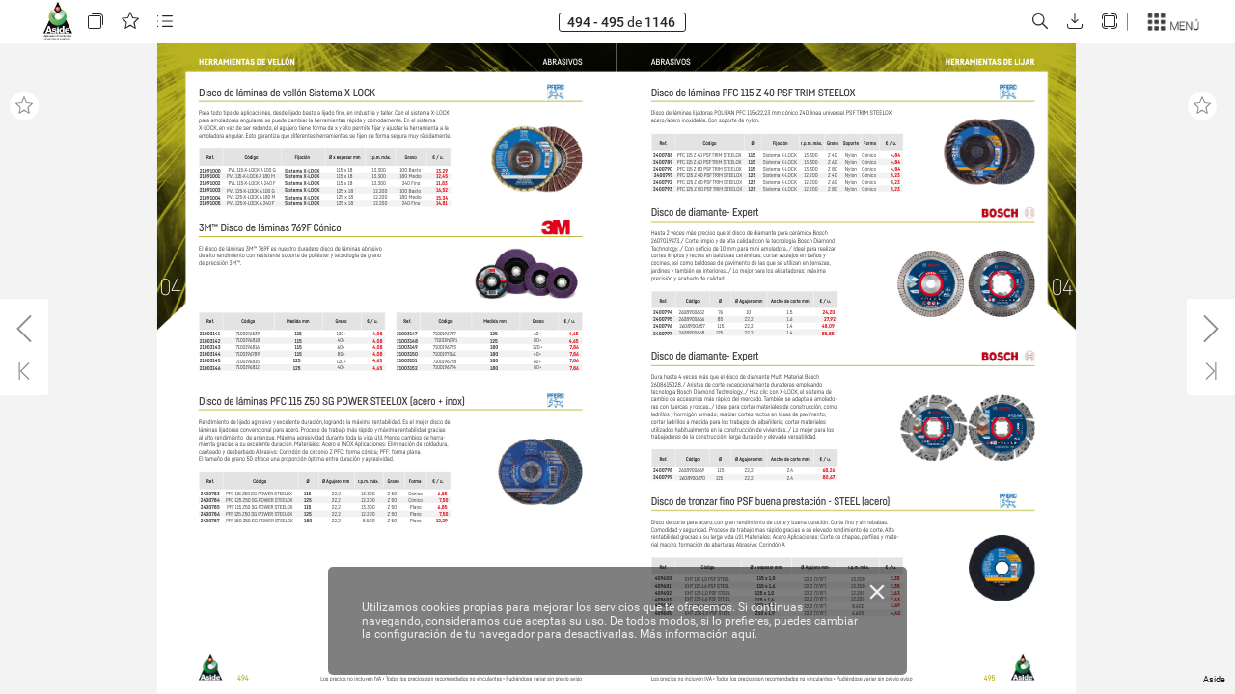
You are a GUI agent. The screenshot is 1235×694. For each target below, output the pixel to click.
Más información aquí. (698, 634)
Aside (1214, 679)
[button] (95, 21)
